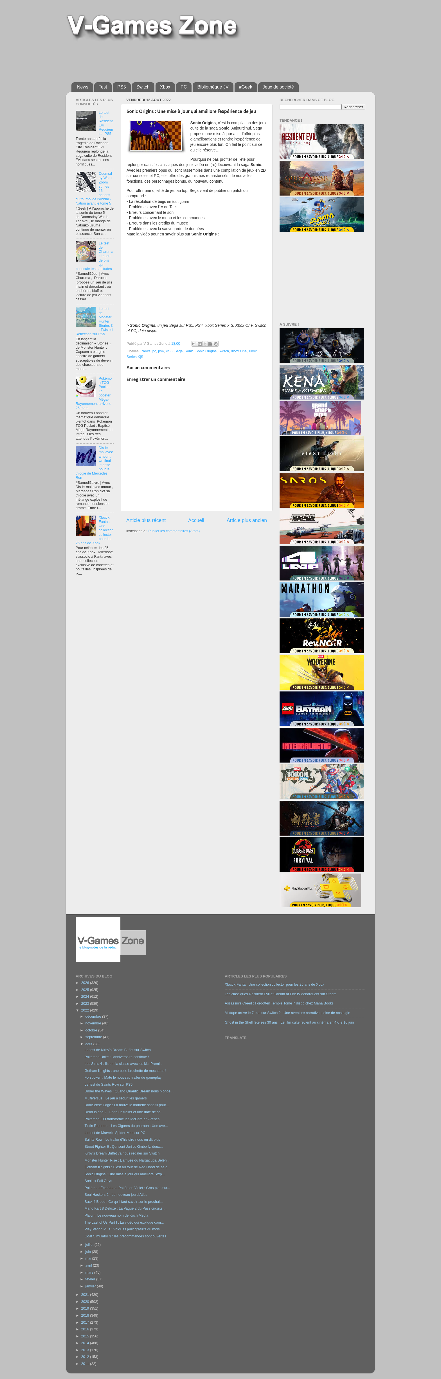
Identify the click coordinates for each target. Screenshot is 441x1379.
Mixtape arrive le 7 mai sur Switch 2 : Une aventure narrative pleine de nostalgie (287, 1013)
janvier (91, 1286)
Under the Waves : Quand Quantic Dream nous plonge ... (129, 1091)
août (89, 1044)
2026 (85, 983)
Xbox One (239, 351)
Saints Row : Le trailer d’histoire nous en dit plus (122, 1140)
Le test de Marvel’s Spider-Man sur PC (114, 1133)
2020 (85, 1302)
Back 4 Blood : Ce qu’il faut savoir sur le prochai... (123, 1202)
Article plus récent (146, 520)
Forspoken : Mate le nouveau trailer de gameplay (122, 1077)
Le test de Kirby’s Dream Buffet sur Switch (117, 1050)
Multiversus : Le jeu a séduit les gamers (115, 1098)
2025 (85, 990)
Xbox (165, 87)
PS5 (121, 87)
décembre (94, 1017)
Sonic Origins (206, 351)
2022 (85, 1010)
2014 (85, 1343)
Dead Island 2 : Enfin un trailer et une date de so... (123, 1112)
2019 (85, 1308)
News (82, 87)
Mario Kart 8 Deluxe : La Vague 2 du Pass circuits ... (125, 1208)
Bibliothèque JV (212, 87)
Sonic (189, 351)
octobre (92, 1030)
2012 (85, 1357)
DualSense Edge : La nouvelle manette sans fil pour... (126, 1105)
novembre (94, 1023)
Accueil (196, 520)
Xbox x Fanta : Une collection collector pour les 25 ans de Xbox (274, 984)
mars (90, 1272)
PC (184, 87)
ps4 (161, 351)
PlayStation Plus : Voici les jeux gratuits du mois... (123, 1229)
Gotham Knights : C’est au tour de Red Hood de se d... (127, 1167)
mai (89, 1258)
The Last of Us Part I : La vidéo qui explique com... (124, 1222)
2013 (85, 1350)
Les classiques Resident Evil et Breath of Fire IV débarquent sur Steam (280, 994)
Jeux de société (278, 87)
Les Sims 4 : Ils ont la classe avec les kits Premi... (123, 1064)
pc (154, 351)
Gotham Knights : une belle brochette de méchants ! (125, 1071)
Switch (143, 87)
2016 (85, 1329)
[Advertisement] (207, 59)
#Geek (245, 87)
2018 (85, 1315)
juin (89, 1252)
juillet (90, 1245)
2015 (85, 1336)
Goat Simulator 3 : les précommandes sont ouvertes (125, 1236)
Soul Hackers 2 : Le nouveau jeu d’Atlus (115, 1195)
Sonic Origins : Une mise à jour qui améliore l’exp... (124, 1174)
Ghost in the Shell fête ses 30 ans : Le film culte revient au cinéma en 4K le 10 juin (289, 1022)
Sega (178, 351)
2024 (85, 997)
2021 (85, 1295)
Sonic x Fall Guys (98, 1181)
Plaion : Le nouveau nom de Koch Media (116, 1215)
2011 (85, 1364)
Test (103, 87)
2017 (85, 1322)
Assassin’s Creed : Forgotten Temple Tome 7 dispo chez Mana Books (279, 1003)
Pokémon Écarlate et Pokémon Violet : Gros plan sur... (127, 1188)
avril (89, 1265)
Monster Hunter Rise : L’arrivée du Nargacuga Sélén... (126, 1160)
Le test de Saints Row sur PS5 (108, 1085)
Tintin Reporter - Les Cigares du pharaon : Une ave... (126, 1126)
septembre (94, 1037)
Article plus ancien (247, 520)
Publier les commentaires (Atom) (174, 531)
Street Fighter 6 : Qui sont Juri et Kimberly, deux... (123, 1147)
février (91, 1279)
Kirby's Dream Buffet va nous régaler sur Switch (121, 1153)
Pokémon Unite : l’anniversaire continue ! (116, 1057)
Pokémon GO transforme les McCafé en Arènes (121, 1119)
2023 (85, 1004)
